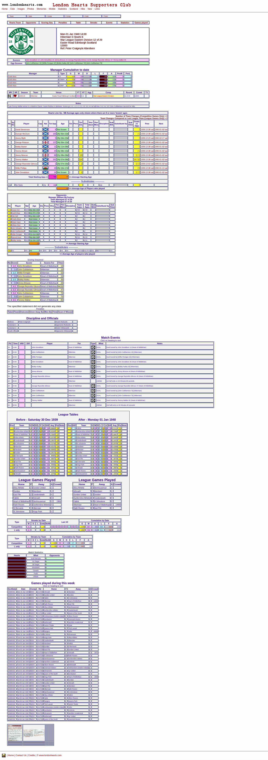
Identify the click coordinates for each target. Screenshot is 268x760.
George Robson (22, 142)
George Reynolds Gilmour (26, 164)
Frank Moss (12, 76)
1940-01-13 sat (161, 168)
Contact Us (21, 755)
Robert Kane (16, 222)
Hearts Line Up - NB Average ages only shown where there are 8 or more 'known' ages (87, 113)
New (90, 9)
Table (78, 23)
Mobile (52, 9)
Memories (41, 9)
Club (12, 9)
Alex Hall (15, 216)
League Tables (68, 414)
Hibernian (34, 96)
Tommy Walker (21, 159)
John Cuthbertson (18, 231)
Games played (141, 23)
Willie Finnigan (17, 234)
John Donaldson (22, 172)
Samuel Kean (16, 237)
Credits (31, 755)
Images (21, 9)
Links (97, 9)
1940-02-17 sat (161, 138)
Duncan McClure (22, 134)
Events (109, 23)
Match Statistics (35, 552)
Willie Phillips (20, 168)
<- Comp (49, 16)
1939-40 (22, 96)
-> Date (85, 16)
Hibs (83, 9)
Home (5, 9)
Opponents (31, 23)
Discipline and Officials (42, 318)
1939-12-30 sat (147, 129)
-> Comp (67, 16)
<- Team (11, 16)
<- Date (29, 16)
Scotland (73, 9)
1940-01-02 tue (161, 129)
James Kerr (16, 210)
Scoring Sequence (35, 260)
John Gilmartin (17, 228)
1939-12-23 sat (147, 138)
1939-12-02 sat (147, 164)
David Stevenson (22, 129)
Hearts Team (15, 23)
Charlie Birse (16, 219)
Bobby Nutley (16, 240)
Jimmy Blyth (20, 138)
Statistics (62, 9)
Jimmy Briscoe (21, 155)
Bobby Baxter (21, 147)
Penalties (63, 23)
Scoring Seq (46, 23)
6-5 (78, 96)
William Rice (16, 225)
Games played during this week (53, 583)
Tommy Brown (21, 151)
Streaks (93, 23)
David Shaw (16, 213)
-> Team (105, 16)
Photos (30, 9)
